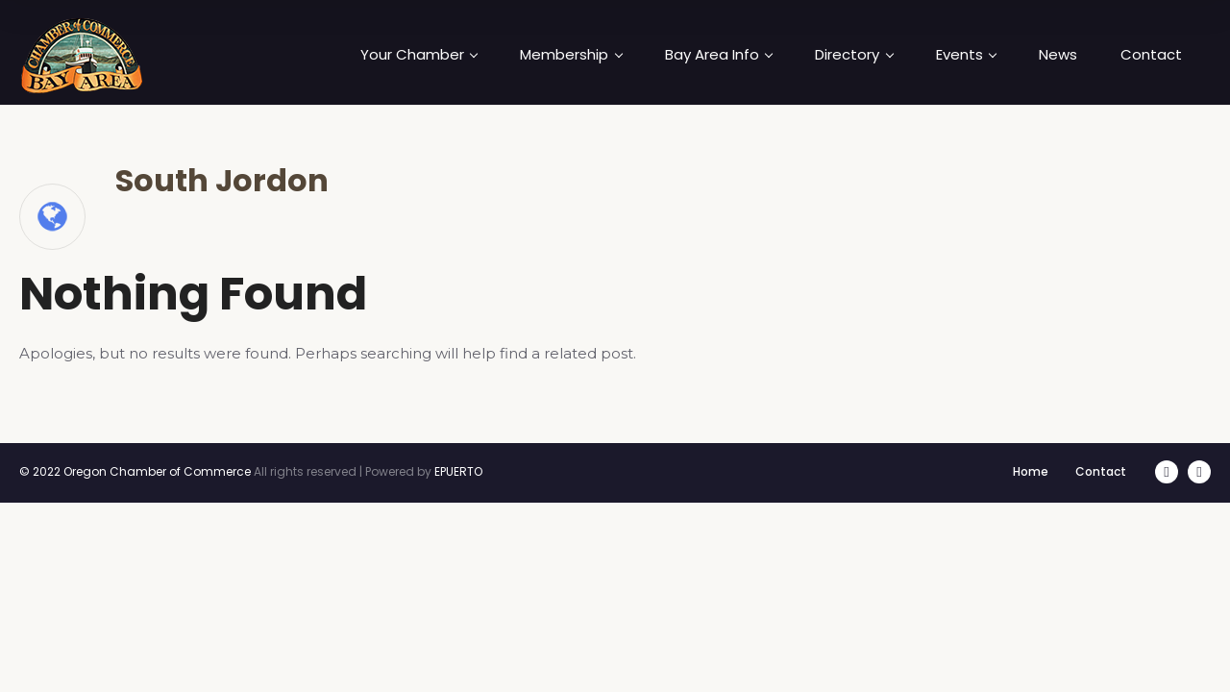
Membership (571, 54)
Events (966, 54)
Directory (854, 54)
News (1058, 54)
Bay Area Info (719, 54)
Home (1030, 471)
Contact (1151, 54)
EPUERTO (458, 471)
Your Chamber (419, 54)
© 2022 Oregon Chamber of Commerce (135, 471)
